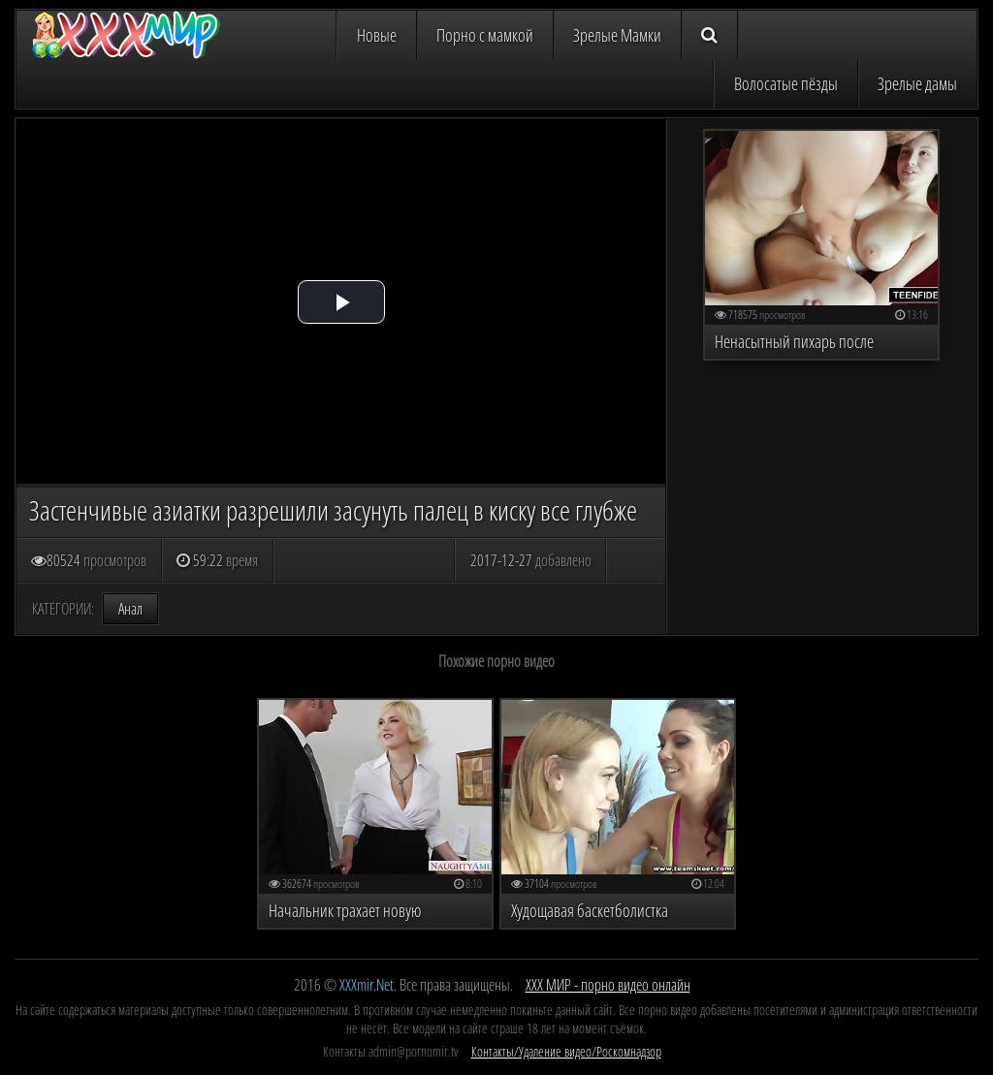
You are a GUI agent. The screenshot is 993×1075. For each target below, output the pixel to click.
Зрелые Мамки (617, 35)
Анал (130, 608)
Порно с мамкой (484, 35)
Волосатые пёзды (786, 83)
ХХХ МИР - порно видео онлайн (608, 985)
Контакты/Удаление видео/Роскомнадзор (566, 1051)
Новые (377, 35)
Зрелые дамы (917, 83)
